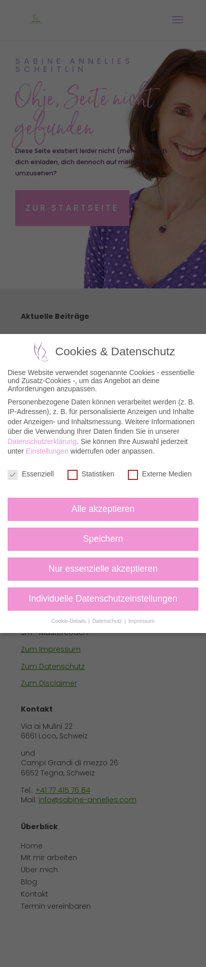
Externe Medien (160, 474)
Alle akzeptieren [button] (103, 509)
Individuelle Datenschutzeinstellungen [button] (103, 598)
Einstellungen (47, 451)
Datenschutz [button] (107, 621)
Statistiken (91, 474)
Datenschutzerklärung (42, 441)
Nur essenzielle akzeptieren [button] (103, 569)
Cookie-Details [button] (69, 621)
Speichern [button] (103, 539)
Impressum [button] (141, 621)
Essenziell (31, 474)
